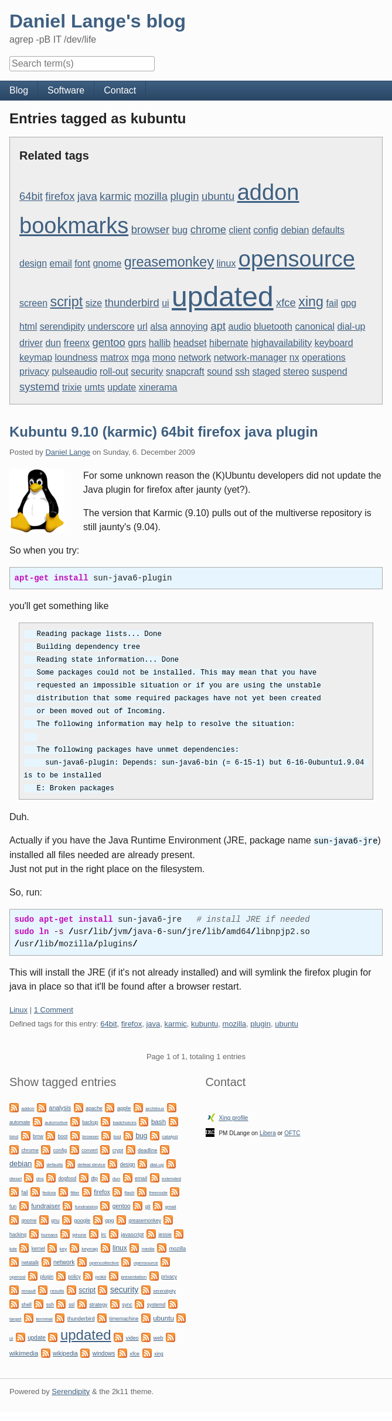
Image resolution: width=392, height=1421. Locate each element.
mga (140, 357)
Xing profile (233, 1117)
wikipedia (65, 1353)
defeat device (91, 1164)
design (33, 263)
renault (28, 1290)
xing (310, 301)
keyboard (334, 343)
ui (165, 303)
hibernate (228, 343)
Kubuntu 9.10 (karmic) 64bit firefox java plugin (163, 432)
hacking (17, 1234)
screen (33, 303)
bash (158, 1121)
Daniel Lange (67, 452)
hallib (160, 343)
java (87, 196)
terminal (44, 1318)
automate (19, 1122)
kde (13, 1248)
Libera (268, 1132)
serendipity (62, 326)
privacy (34, 371)
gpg (348, 303)
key (63, 1248)
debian (295, 230)
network (194, 357)
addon (268, 192)
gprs (137, 343)
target (15, 1318)
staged (267, 371)
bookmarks (73, 225)
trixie (72, 387)
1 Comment (53, 1009)
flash (130, 1192)
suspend (329, 371)
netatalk (30, 1262)
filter (74, 1192)
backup (90, 1122)
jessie (165, 1234)
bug (180, 230)
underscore (111, 326)
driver (31, 343)
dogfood (68, 1178)
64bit (31, 196)
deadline (147, 1150)
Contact (120, 90)
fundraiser (45, 1205)
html (28, 326)
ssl (71, 1304)
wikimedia (23, 1352)
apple (124, 1107)
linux (226, 263)
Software (65, 90)
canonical (315, 326)
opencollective (104, 1262)
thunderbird (132, 302)
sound (220, 371)
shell (26, 1304)
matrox (114, 357)
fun (12, 1206)
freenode (158, 1192)
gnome (107, 263)
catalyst (170, 1136)
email (61, 263)
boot (62, 1136)
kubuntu (204, 1023)
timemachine (124, 1318)
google (82, 1220)
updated (223, 296)
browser (150, 229)
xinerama (158, 387)
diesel (15, 1178)
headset (190, 343)
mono (164, 357)
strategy (98, 1304)
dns (40, 1178)
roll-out (114, 371)
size (94, 303)
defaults (328, 230)
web (158, 1337)
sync (127, 1304)
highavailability (281, 343)
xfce (286, 302)
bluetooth (273, 326)
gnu (55, 1220)
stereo (296, 371)
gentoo (109, 342)
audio (240, 326)
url (142, 326)
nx (294, 357)
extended (171, 1178)
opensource (296, 259)
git (148, 1206)
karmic (115, 196)
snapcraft (185, 371)
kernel (38, 1248)
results (57, 1290)
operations (324, 357)
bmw (38, 1136)
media (148, 1248)
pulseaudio (74, 371)
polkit (101, 1276)
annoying (189, 326)
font (82, 263)
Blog (18, 90)
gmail (170, 1206)
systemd (39, 387)
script (66, 301)
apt (218, 326)
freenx (77, 343)
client (240, 230)
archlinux (154, 1108)
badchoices (124, 1122)
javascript (132, 1234)
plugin (184, 196)
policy (74, 1276)
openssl (17, 1276)
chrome (208, 229)
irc (103, 1234)
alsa (158, 326)
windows (104, 1353)
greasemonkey (169, 261)
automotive (56, 1122)
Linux (18, 1009)
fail (332, 303)
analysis (60, 1107)
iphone (79, 1234)
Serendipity (71, 1391)
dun (53, 343)
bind (13, 1136)
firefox (59, 196)
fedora (49, 1192)
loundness (75, 357)
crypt (118, 1150)
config (265, 230)
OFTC (292, 1132)
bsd (117, 1136)
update (121, 387)
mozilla (151, 196)
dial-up (351, 326)
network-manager (250, 357)
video (132, 1337)
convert (89, 1150)
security (147, 371)
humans (49, 1234)
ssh (242, 371)
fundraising (86, 1206)
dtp (94, 1178)
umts (94, 387)
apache (94, 1108)
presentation (133, 1276)
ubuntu (218, 196)
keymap (35, 357)
